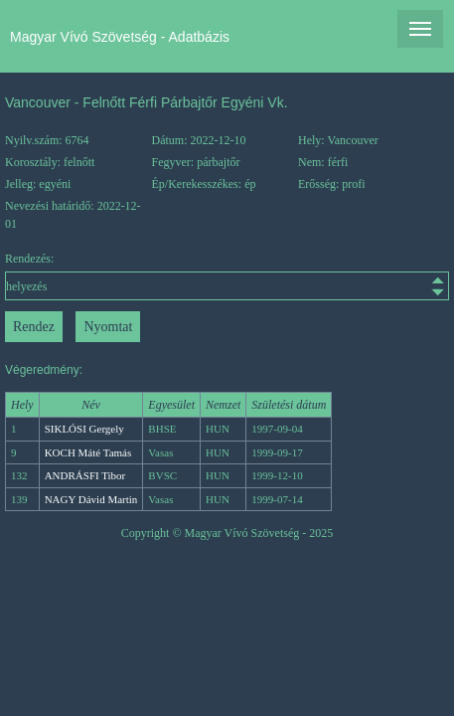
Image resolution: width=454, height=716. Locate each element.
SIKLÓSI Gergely (84, 429)
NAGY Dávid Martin (91, 499)
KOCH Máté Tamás (88, 452)
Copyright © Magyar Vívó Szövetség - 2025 (227, 533)
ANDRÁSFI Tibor (85, 475)
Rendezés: (227, 276)
